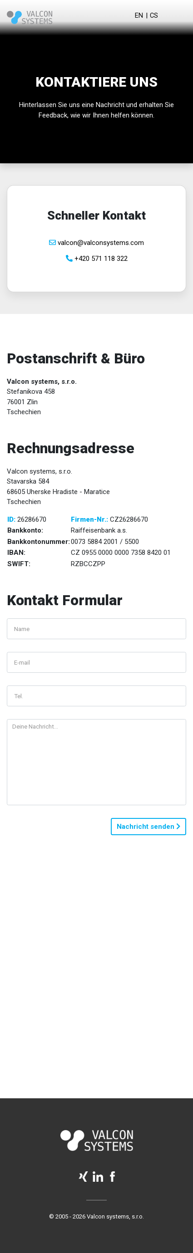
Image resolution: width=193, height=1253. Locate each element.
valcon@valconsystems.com (96, 243)
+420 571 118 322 (97, 259)
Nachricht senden (148, 826)
